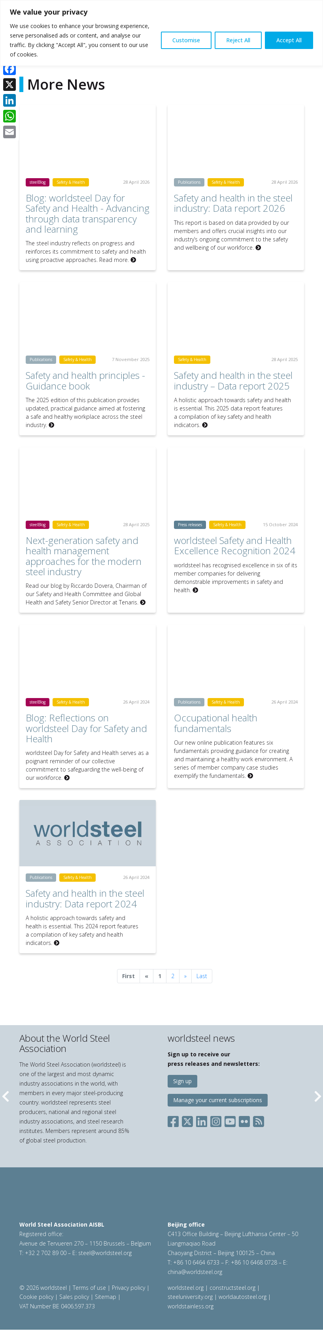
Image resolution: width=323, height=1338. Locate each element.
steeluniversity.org (190, 1296)
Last (201, 976)
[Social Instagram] (215, 1119)
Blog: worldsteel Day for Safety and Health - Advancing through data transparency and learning (87, 213)
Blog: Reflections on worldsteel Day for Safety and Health (86, 728)
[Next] (185, 976)
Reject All (238, 40)
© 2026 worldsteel (43, 1287)
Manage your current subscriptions (217, 1100)
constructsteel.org (232, 1287)
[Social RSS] (258, 1119)
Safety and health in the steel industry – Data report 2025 (233, 380)
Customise (186, 40)
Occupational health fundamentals (215, 722)
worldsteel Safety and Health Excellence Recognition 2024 (234, 545)
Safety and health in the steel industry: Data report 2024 (85, 898)
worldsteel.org (186, 1287)
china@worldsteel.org (195, 1272)
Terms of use (89, 1287)
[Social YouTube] (230, 1119)
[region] (161, 33)
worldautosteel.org (243, 1296)
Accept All (289, 40)
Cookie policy (36, 1296)
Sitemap (105, 1296)
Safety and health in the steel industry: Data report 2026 (233, 203)
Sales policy (74, 1296)
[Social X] (187, 1119)
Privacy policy (128, 1287)
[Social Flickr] (244, 1119)
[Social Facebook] (175, 1119)
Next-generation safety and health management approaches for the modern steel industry (84, 556)
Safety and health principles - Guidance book (85, 380)
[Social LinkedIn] (201, 1119)
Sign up (182, 1081)
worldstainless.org (190, 1306)
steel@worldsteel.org (105, 1253)
